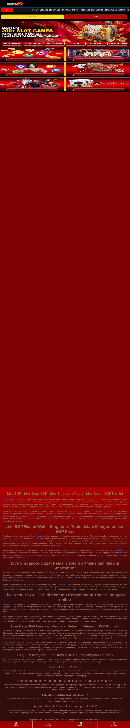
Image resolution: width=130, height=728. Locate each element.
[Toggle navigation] (3, 4)
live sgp (38, 536)
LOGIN (95, 17)
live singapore (63, 584)
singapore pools (120, 550)
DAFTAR (32, 17)
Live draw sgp (8, 499)
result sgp (11, 604)
